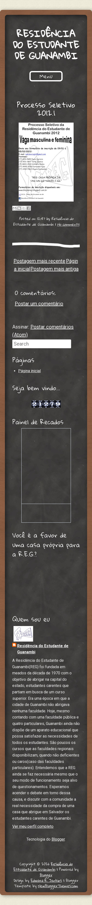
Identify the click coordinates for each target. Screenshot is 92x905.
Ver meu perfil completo (32, 826)
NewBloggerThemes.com (58, 885)
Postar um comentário (39, 304)
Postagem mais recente (39, 261)
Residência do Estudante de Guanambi (46, 45)
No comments (68, 224)
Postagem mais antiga (54, 269)
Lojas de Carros (46, 398)
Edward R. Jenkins (46, 880)
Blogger (58, 839)
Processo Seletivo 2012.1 (46, 109)
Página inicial (29, 371)
